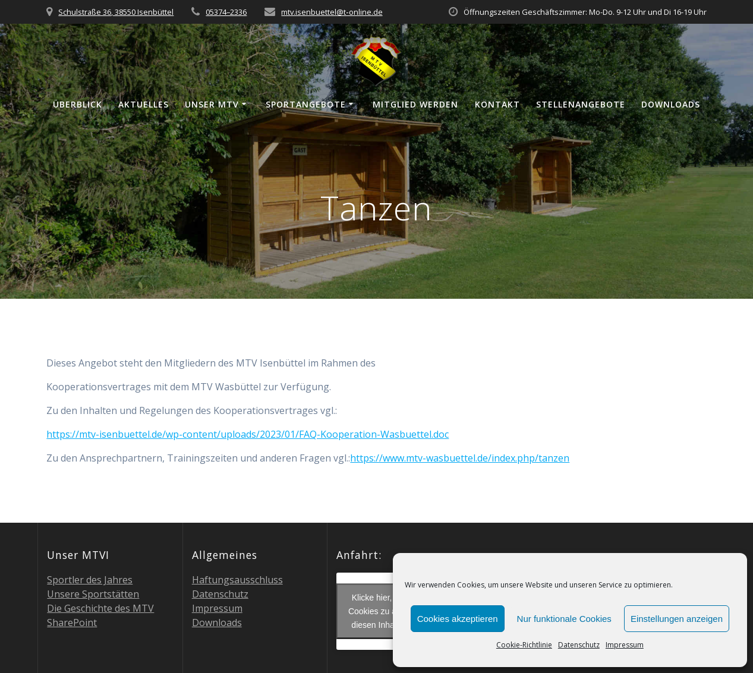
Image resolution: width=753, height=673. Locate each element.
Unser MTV (212, 104)
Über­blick (77, 104)
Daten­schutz (579, 645)
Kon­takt (497, 104)
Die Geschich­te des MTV (100, 608)
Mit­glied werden (415, 104)
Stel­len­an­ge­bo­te (580, 104)
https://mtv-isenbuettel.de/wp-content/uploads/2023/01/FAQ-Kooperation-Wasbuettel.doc (247, 434)
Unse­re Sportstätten (93, 594)
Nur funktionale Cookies (564, 619)
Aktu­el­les (143, 104)
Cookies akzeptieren (457, 619)
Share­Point (72, 622)
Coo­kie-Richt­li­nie (524, 645)
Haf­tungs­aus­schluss (237, 579)
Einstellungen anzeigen (677, 619)
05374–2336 (226, 12)
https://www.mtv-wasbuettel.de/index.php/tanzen (459, 458)
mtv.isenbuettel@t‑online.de (331, 12)
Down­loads (670, 104)
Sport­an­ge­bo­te (306, 104)
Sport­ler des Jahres (90, 579)
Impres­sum (625, 645)
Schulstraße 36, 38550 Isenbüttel (116, 12)
